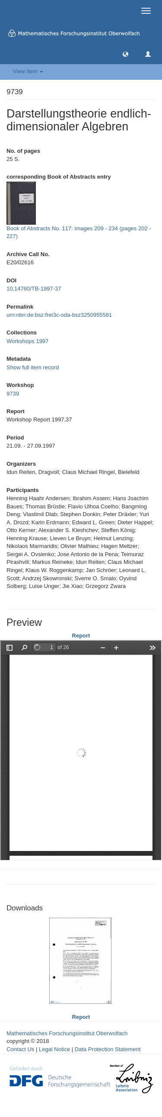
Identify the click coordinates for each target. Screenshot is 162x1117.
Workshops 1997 (27, 341)
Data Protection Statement (107, 1049)
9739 (12, 393)
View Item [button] (28, 71)
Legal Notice (54, 1049)
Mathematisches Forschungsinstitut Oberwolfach (66, 1033)
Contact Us (20, 1049)
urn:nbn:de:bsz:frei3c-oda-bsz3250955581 (59, 315)
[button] (125, 53)
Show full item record (32, 367)
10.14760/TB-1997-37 (33, 288)
